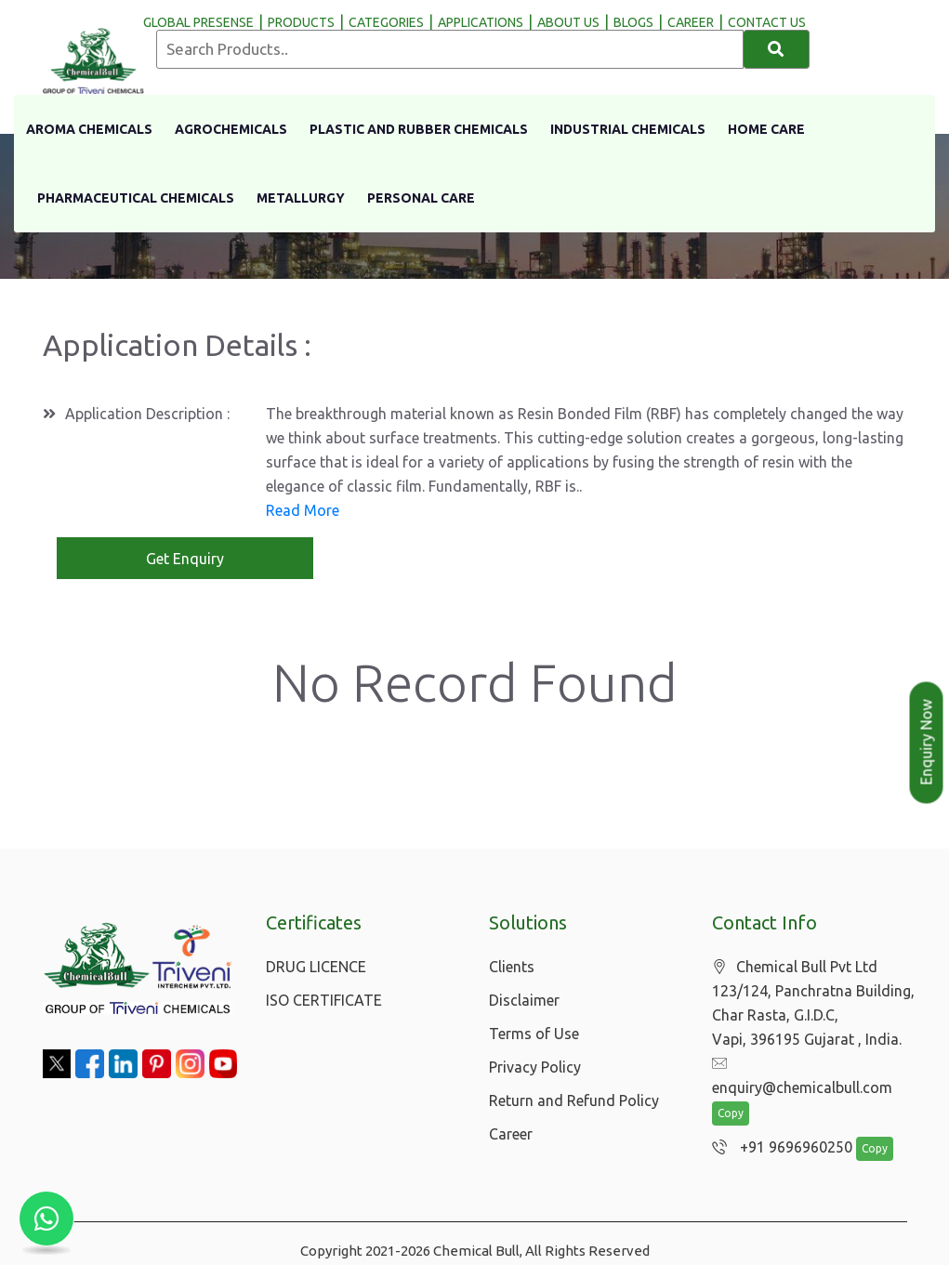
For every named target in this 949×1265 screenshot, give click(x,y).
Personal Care (421, 198)
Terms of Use (534, 1033)
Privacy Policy (535, 1067)
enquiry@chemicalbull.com (811, 1064)
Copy (731, 1091)
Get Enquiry (185, 558)
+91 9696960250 (777, 1124)
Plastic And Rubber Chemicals (419, 129)
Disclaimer (524, 1000)
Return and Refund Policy (574, 1100)
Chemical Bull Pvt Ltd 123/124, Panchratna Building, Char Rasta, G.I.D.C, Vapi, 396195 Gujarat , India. (813, 1003)
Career (511, 1134)
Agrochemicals (231, 129)
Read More (302, 510)
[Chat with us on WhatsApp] (46, 1218)
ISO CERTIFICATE (324, 1000)
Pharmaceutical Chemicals (135, 198)
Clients (511, 966)
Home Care (766, 129)
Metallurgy (301, 198)
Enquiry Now (926, 742)
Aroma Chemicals (89, 129)
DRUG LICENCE (316, 966)
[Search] (777, 49)
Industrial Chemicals (627, 129)
